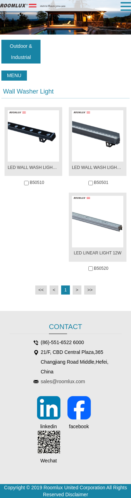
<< (41, 289)
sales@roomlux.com (63, 381)
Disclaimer (76, 494)
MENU (14, 75)
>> (90, 289)
